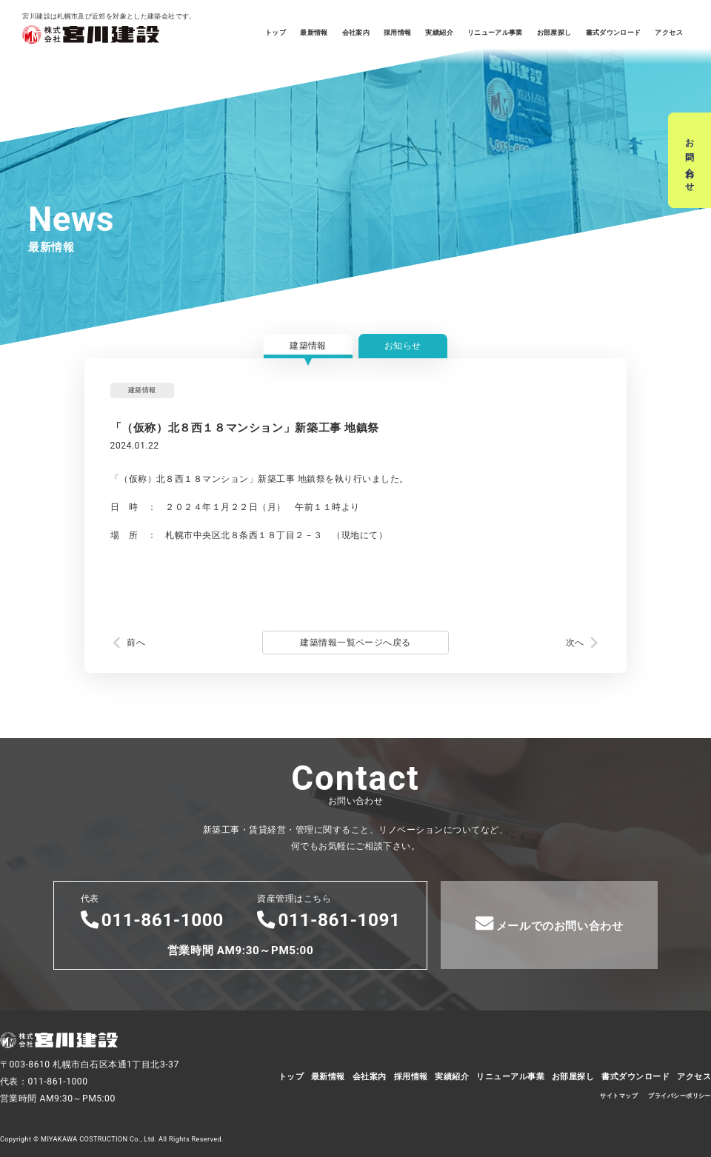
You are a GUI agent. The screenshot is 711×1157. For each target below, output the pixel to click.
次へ (575, 642)
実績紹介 (439, 32)
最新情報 (313, 32)
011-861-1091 (328, 919)
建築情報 (308, 346)
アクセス (668, 32)
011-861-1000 (152, 919)
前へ (136, 642)
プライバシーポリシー (679, 1095)
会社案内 (356, 32)
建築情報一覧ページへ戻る (355, 642)
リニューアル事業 (495, 32)
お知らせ (402, 346)
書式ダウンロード (613, 32)
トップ (275, 32)
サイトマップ (619, 1095)
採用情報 (397, 32)
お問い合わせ (689, 161)
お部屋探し (554, 32)
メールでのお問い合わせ (549, 923)
